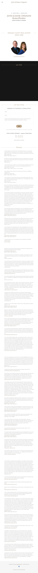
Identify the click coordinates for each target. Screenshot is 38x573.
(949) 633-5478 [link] (20, 136)
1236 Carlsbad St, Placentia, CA (9, 541)
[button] (4, 2)
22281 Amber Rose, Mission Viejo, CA (11, 424)
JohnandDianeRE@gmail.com (19, 56)
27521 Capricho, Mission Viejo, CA (10, 235)
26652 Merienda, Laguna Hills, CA (10, 527)
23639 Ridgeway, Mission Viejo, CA (10, 410)
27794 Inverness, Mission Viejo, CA (10, 350)
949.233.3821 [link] (16, 13)
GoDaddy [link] (18, 569)
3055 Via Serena (7, 241)
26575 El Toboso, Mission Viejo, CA (10, 484)
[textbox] (19, 111)
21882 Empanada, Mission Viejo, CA (10, 557)
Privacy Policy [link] (22, 129)
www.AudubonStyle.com (18, 564)
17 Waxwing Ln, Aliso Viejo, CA (9, 447)
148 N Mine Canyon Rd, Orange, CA (10, 479)
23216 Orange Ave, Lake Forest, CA (10, 489)
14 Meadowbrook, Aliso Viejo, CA (10, 550)
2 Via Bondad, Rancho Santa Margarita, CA (12, 370)
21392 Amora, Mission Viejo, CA (9, 395)
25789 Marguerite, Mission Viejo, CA (10, 334)
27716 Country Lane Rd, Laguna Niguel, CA (12, 324)
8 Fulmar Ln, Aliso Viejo (8, 315)
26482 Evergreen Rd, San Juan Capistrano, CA (12, 379)
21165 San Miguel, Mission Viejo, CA (10, 522)
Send (19, 126)
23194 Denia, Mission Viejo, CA (9, 273)
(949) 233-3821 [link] (20, 135)
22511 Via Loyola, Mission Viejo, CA (10, 305)
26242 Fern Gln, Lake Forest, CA (10, 429)
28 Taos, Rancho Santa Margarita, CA (11, 495)
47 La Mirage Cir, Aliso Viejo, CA (10, 250)
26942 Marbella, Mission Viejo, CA (10, 214)
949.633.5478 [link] (24, 13)
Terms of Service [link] (28, 129)
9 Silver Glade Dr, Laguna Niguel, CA (10, 289)
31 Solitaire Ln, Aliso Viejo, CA (9, 402)
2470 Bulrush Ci (7, 510)
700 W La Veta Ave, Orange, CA (10, 454)
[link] (19, 2)
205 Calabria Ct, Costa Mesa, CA (10, 435)
